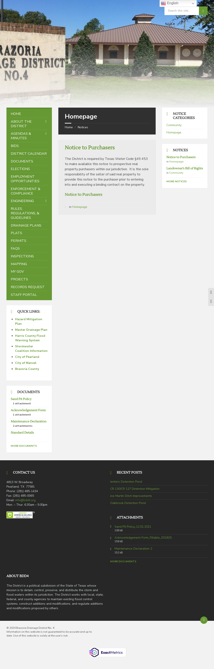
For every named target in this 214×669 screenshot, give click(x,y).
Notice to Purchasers (90, 147)
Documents (22, 161)
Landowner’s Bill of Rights (184, 168)
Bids (15, 146)
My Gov (17, 271)
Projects (19, 279)
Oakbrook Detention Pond (128, 503)
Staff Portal (24, 294)
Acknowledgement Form (28, 410)
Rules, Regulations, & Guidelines (25, 213)
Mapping (19, 264)
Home (69, 127)
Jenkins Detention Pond (126, 482)
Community (173, 125)
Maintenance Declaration (28, 421)
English (169, 3)
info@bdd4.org (25, 500)
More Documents (24, 446)
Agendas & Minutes (21, 136)
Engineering (22, 201)
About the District (21, 123)
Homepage (79, 207)
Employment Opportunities (25, 179)
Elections (20, 169)
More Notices (176, 181)
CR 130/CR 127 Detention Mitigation (135, 489)
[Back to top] (204, 620)
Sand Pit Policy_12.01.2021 (133, 527)
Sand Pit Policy (21, 399)
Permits (18, 240)
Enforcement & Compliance (25, 191)
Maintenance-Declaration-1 (133, 549)
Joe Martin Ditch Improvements (131, 496)
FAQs (15, 248)
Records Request (28, 287)
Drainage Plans (26, 225)
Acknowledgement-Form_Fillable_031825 (143, 538)
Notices (83, 127)
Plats (16, 233)
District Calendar (29, 153)
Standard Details (22, 433)
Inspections (22, 256)
